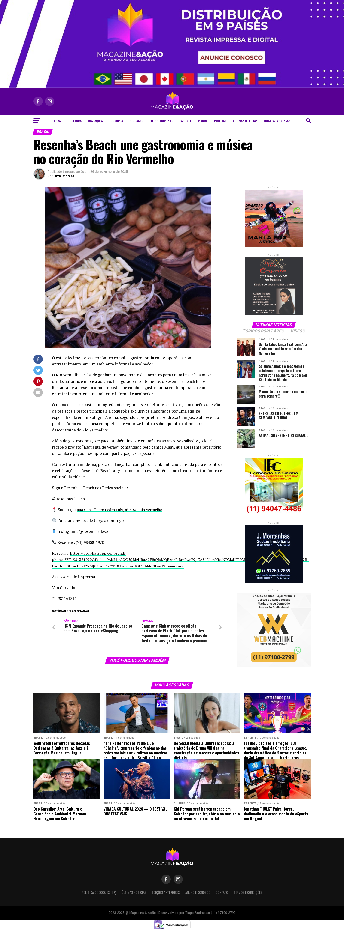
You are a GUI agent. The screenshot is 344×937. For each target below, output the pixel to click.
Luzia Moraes (63, 176)
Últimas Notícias (245, 120)
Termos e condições (248, 899)
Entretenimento (161, 120)
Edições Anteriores (166, 899)
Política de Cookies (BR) (99, 899)
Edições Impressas (277, 120)
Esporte (186, 120)
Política (220, 120)
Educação (136, 120)
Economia (116, 120)
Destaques (95, 120)
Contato (222, 899)
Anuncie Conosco (197, 899)
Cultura (76, 120)
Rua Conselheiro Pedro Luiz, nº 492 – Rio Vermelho (123, 509)
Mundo (203, 120)
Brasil (58, 120)
